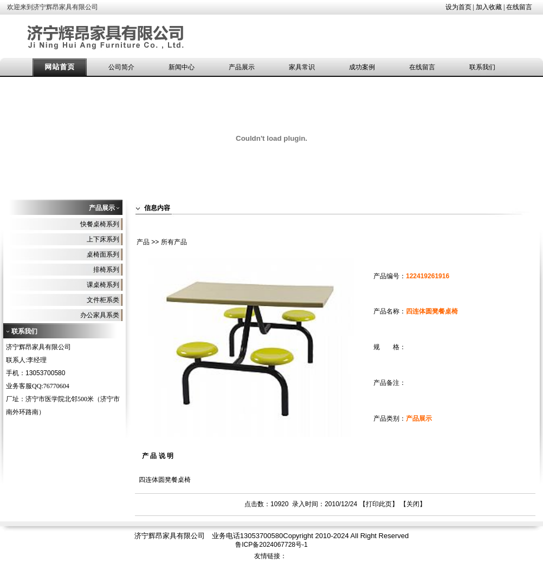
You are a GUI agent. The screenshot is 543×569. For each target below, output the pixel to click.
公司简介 (121, 67)
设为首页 (458, 7)
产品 (143, 242)
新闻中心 (182, 67)
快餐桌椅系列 (99, 224)
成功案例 (362, 67)
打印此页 (379, 504)
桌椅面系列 (103, 254)
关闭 (412, 504)
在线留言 (519, 7)
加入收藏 (489, 7)
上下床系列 (103, 239)
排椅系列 (106, 269)
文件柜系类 (103, 300)
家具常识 (302, 67)
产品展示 (242, 67)
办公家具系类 (99, 315)
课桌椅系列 (103, 285)
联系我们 (482, 67)
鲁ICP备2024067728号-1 (271, 544)
